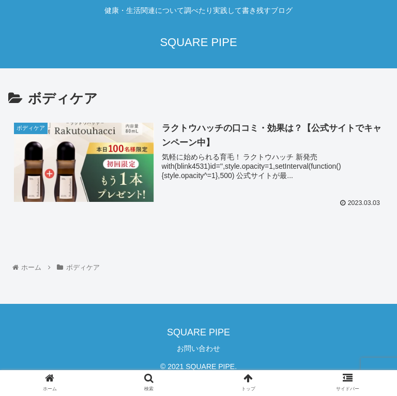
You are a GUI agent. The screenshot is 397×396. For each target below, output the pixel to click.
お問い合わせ (198, 348)
